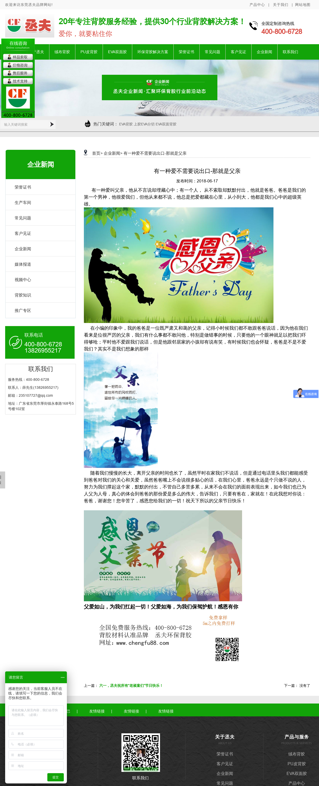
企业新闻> (113, 153)
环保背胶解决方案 (152, 52)
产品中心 (257, 5)
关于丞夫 (36, 52)
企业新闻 (264, 52)
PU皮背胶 (89, 52)
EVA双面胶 (117, 52)
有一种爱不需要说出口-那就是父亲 (155, 153)
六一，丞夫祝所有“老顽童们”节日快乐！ (131, 685)
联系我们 (290, 52)
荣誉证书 (186, 52)
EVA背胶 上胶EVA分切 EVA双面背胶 (147, 124)
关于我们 (280, 5)
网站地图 (303, 5)
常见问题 (212, 52)
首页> (97, 153)
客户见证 (238, 52)
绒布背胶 (62, 52)
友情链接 (97, 711)
